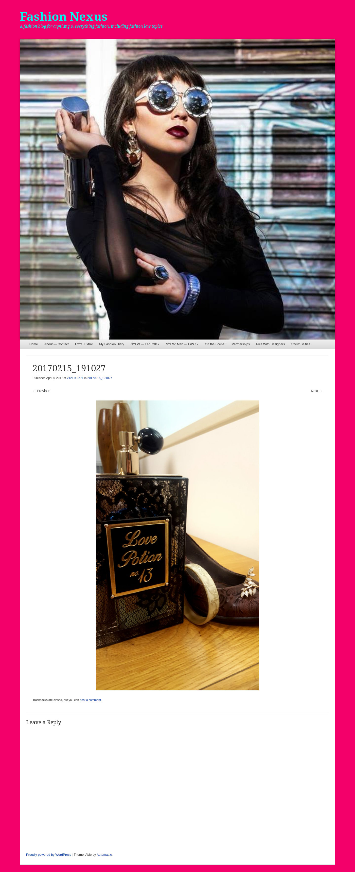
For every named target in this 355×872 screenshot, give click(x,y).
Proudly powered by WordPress (48, 854)
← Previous (41, 391)
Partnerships (241, 344)
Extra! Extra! (84, 344)
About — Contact (56, 344)
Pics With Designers (270, 344)
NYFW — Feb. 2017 (144, 344)
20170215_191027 (100, 378)
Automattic (104, 854)
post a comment (90, 700)
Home (33, 344)
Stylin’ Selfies (300, 344)
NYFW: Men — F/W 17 (182, 344)
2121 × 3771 (75, 378)
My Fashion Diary (111, 344)
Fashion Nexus (63, 17)
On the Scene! (215, 344)
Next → (316, 391)
